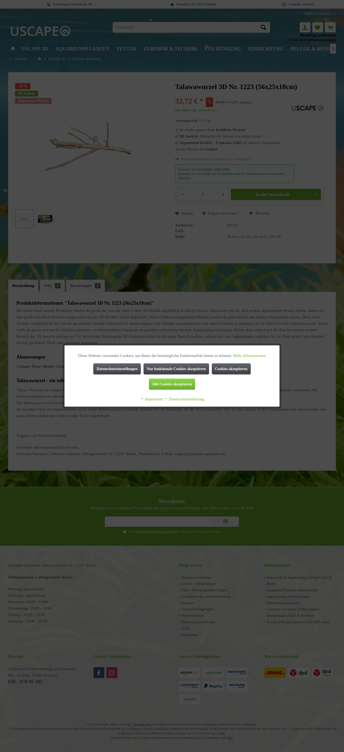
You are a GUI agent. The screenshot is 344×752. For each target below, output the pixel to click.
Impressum (151, 399)
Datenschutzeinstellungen (116, 369)
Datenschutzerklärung (184, 399)
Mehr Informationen (249, 355)
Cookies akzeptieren (231, 369)
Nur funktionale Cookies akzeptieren (176, 369)
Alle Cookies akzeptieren (172, 384)
